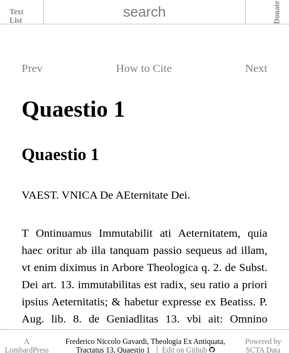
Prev (32, 68)
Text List (17, 16)
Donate (277, 12)
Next (256, 68)
